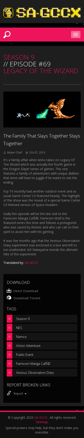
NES (19, 328)
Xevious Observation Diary (35, 372)
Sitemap (42, 422)
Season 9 (23, 319)
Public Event (24, 355)
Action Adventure (28, 346)
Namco (21, 337)
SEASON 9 (18, 57)
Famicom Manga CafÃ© (33, 363)
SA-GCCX (40, 417)
